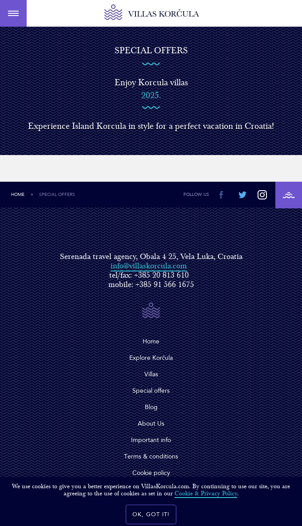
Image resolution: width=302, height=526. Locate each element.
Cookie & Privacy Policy (206, 493)
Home (17, 194)
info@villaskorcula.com (149, 266)
